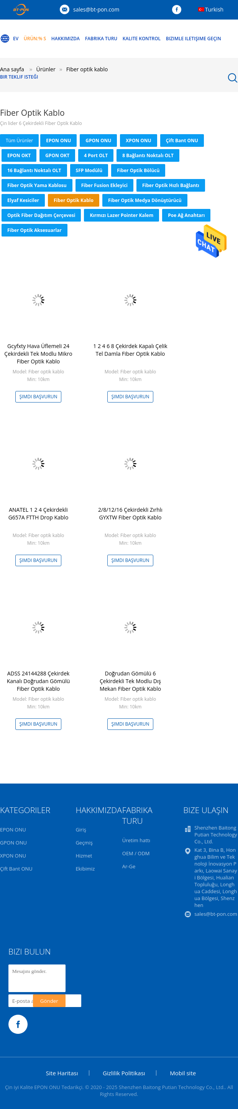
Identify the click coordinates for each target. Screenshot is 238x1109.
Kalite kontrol (142, 38)
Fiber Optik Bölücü (138, 170)
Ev (9, 39)
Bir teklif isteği (19, 77)
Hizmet (84, 855)
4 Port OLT (96, 155)
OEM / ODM (136, 853)
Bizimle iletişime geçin (193, 38)
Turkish (214, 9)
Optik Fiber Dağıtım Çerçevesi (41, 215)
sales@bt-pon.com (96, 9)
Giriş (81, 829)
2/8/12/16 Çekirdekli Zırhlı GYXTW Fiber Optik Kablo (130, 513)
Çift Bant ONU (182, 140)
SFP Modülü (89, 170)
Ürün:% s (35, 38)
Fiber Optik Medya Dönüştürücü (145, 200)
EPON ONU (58, 140)
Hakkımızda (65, 38)
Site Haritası (62, 1073)
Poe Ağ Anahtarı (186, 215)
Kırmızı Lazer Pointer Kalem (121, 215)
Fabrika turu (101, 38)
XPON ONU (138, 140)
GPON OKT (57, 155)
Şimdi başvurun (38, 396)
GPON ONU (98, 140)
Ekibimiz (85, 868)
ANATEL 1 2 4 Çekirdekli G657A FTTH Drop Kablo (38, 513)
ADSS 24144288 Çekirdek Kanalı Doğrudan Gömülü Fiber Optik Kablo (38, 681)
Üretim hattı (136, 840)
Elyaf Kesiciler (23, 200)
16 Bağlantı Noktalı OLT (34, 170)
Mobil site (183, 1073)
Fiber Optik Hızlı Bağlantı (170, 185)
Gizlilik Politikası (124, 1073)
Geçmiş (84, 842)
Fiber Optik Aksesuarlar (34, 230)
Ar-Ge (128, 866)
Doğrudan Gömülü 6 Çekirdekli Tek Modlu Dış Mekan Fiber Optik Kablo (130, 681)
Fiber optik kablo (74, 200)
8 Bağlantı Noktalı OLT (148, 155)
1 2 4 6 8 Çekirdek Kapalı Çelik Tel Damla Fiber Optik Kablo (130, 349)
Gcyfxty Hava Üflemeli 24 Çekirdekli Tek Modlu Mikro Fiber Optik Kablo (38, 353)
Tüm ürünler (19, 140)
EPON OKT (19, 155)
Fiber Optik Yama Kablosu (37, 185)
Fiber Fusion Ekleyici (104, 185)
